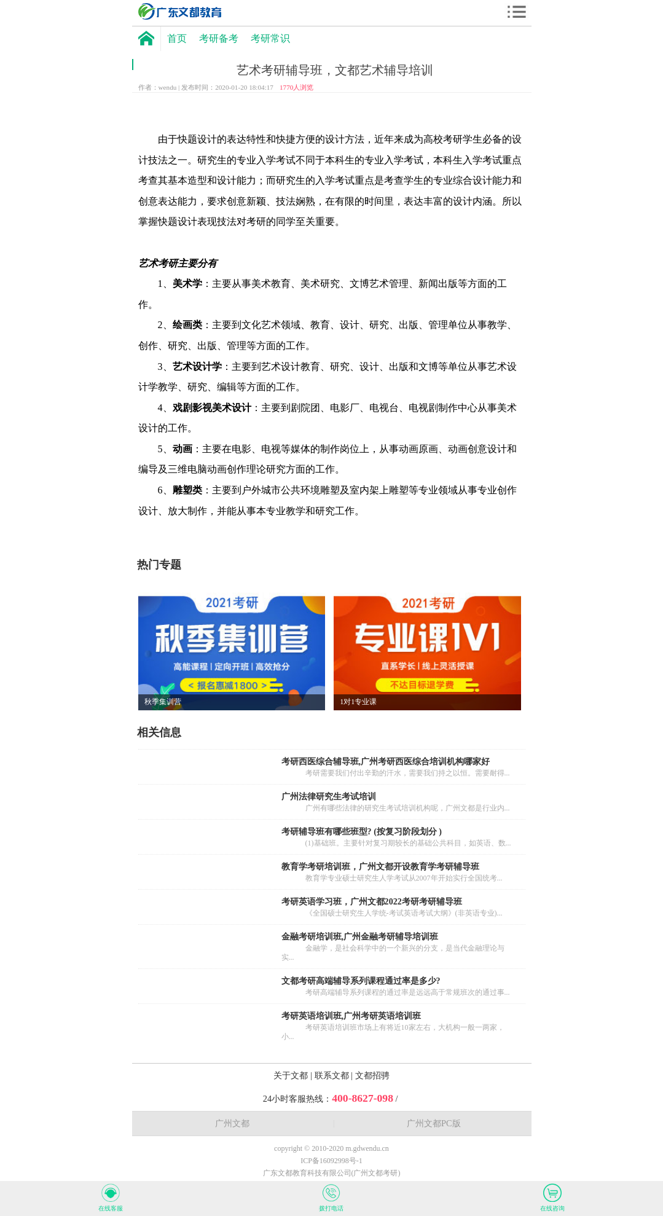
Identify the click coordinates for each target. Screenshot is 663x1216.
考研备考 (218, 38)
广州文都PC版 (434, 1123)
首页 (177, 38)
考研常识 (270, 38)
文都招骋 (372, 1075)
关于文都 (291, 1075)
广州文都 (232, 1123)
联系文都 (333, 1075)
